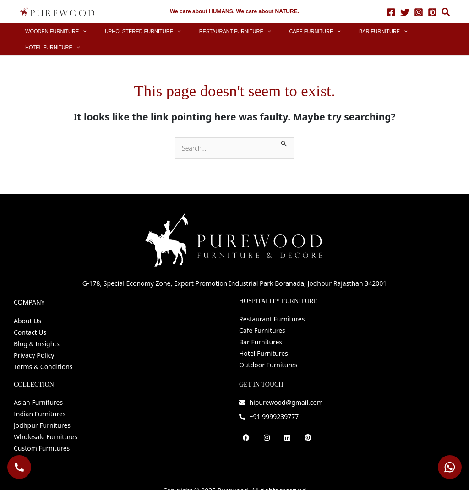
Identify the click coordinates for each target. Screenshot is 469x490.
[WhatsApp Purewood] (450, 467)
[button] (446, 13)
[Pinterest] (432, 11)
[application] (99, 31)
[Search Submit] (284, 126)
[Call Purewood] (19, 467)
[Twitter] (404, 11)
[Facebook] (391, 11)
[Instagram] (418, 11)
